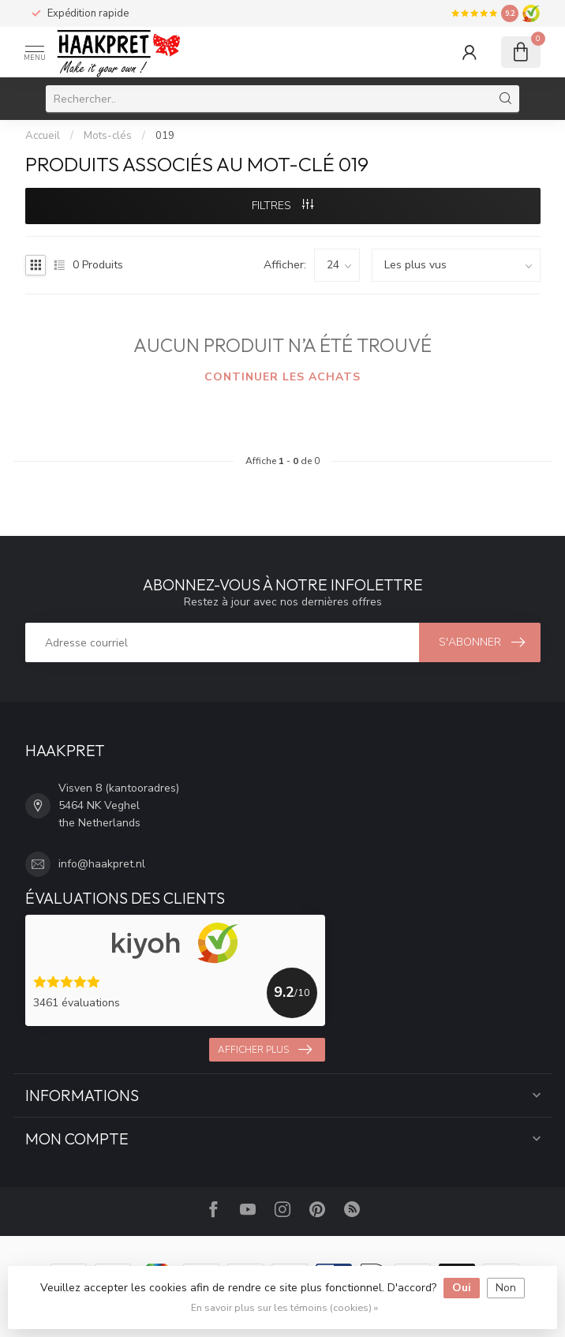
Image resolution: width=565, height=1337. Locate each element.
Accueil (42, 136)
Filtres (282, 205)
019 (164, 136)
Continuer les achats (282, 376)
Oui (461, 1287)
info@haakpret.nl (101, 863)
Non (506, 1287)
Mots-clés (108, 136)
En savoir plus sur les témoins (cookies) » (284, 1307)
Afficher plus (265, 1050)
